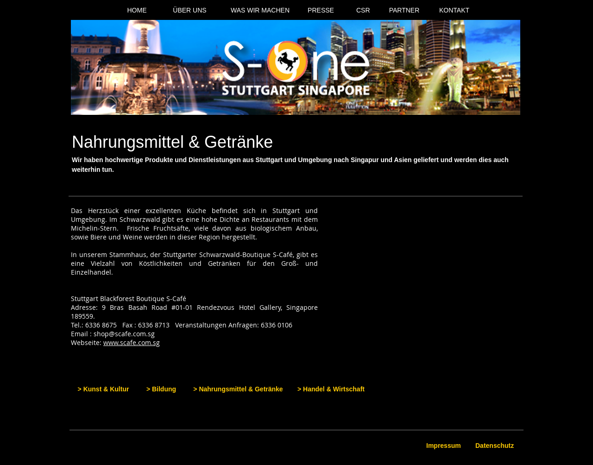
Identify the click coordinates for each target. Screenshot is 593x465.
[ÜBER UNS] (190, 10)
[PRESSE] (321, 10)
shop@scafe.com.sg (124, 333)
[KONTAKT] (454, 10)
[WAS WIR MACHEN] (260, 10)
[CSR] (363, 10)
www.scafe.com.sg (131, 342)
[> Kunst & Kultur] (103, 389)
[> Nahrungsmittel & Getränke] (238, 389)
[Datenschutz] (495, 446)
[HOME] (137, 10)
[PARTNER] (404, 10)
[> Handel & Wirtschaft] (331, 389)
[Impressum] (444, 446)
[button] (430, 273)
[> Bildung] (161, 389)
